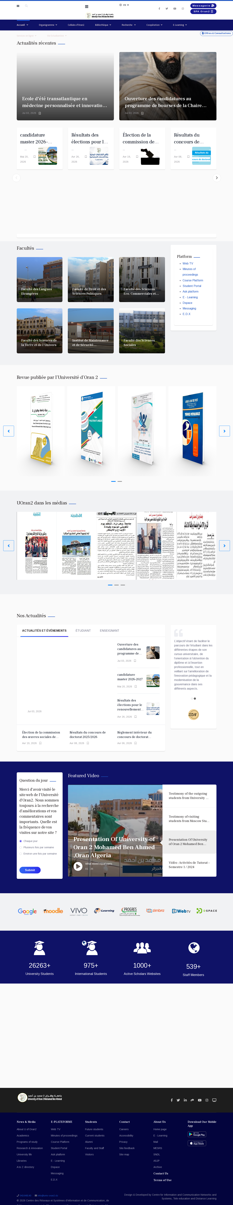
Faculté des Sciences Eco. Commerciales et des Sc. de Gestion (140, 300)
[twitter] (163, 9)
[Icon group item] (172, 1107)
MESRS (157, 1155)
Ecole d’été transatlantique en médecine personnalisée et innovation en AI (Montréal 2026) (63, 105)
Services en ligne (25, 35)
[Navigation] (86, 6)
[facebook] (156, 9)
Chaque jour (31, 848)
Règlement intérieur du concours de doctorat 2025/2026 (134, 744)
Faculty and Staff (94, 1155)
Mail (155, 1149)
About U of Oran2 (27, 1136)
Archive (157, 1174)
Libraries (22, 1168)
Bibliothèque (101, 24)
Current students (95, 1142)
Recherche (127, 24)
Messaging (189, 316)
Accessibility (126, 1142)
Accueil (21, 24)
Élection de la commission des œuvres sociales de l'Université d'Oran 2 (41, 744)
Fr (124, 5)
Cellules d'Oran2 (76, 24)
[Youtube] (171, 9)
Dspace (188, 310)
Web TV (188, 270)
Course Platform (193, 287)
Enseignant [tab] (109, 637)
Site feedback (127, 1155)
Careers (124, 1136)
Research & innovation (30, 1155)
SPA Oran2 (201, 12)
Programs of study (27, 1149)
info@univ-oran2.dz (48, 1203)
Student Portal (192, 293)
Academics (23, 1142)
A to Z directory (25, 1174)
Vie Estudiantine (55, 35)
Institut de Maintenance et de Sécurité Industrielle (90, 352)
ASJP (156, 1168)
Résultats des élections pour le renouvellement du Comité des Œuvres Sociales (129, 716)
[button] (217, 181)
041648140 (25, 1203)
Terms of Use (162, 1187)
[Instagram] (179, 9)
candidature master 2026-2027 (35, 143)
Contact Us (160, 1181)
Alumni (89, 1149)
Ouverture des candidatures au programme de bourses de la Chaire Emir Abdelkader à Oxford (163, 105)
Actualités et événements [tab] (44, 637)
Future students (94, 1136)
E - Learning (190, 305)
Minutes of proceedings (64, 1142)
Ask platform (191, 299)
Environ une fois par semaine (40, 860)
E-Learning (178, 24)
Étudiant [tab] (83, 637)
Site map (124, 1161)
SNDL (156, 1161)
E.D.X (187, 322)
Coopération (153, 24)
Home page (160, 1136)
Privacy (123, 1149)
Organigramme (46, 24)
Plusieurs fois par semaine (39, 854)
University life (24, 1161)
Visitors (89, 1161)
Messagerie (201, 5)
